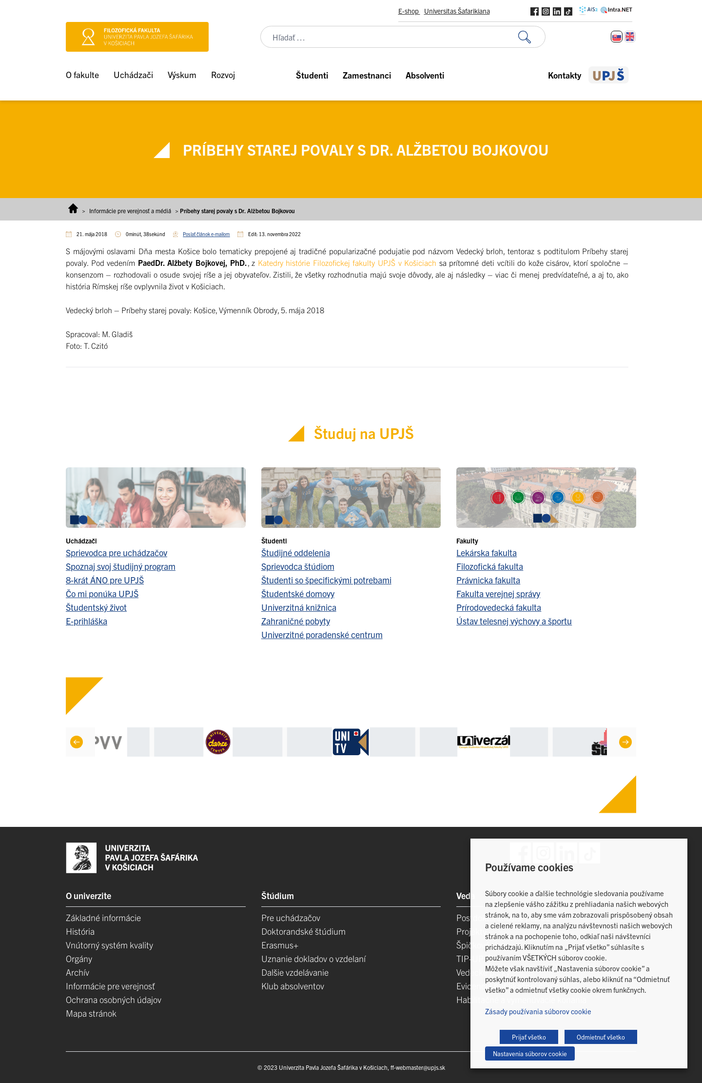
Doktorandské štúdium (303, 931)
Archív (77, 972)
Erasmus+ (279, 944)
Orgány (79, 958)
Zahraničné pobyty (295, 620)
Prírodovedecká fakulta (498, 607)
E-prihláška (86, 620)
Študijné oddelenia (295, 552)
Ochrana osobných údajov (113, 999)
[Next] (625, 742)
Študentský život (96, 607)
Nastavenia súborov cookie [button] (530, 1053)
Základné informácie (103, 917)
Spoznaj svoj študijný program (121, 566)
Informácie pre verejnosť (110, 985)
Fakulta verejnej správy (498, 593)
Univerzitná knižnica (298, 607)
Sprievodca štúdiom (297, 566)
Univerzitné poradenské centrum (322, 634)
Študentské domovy (297, 593)
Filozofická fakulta (489, 566)
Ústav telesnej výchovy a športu (514, 620)
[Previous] (76, 742)
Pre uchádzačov (290, 917)
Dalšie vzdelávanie (295, 972)
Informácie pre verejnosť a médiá (130, 210)
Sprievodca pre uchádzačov (116, 552)
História (80, 931)
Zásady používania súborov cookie (538, 1011)
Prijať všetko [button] (529, 1037)
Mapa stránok (91, 1013)
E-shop (409, 10)
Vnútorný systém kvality (109, 944)
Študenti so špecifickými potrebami (326, 579)
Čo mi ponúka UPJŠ (102, 593)
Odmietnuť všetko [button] (601, 1037)
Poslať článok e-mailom (206, 234)
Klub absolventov (292, 985)
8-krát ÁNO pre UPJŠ (105, 579)
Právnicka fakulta (488, 579)
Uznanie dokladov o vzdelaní (313, 958)
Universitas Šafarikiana (457, 10)
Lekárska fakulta (486, 552)
